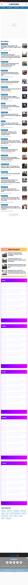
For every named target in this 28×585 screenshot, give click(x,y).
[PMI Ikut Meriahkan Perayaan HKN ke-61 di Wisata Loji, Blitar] (24, 88)
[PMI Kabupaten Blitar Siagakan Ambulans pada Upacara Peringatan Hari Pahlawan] (24, 96)
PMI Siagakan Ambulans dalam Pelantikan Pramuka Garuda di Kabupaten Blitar (9, 133)
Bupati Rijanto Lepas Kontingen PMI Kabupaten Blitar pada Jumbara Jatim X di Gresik (11, 208)
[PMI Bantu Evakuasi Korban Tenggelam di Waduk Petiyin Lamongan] (4, 254)
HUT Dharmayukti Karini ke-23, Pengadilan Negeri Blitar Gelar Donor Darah (10, 190)
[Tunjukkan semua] (25, 280)
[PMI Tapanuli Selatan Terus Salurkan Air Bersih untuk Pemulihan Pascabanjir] (4, 260)
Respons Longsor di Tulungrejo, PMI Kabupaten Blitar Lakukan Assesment (10, 167)
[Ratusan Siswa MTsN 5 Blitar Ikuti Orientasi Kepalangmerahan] (24, 149)
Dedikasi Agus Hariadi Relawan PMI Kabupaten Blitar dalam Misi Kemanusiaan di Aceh (10, 65)
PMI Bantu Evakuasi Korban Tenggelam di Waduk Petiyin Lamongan (15, 254)
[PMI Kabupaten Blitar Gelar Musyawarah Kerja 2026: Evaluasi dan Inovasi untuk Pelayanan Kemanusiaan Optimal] (24, 54)
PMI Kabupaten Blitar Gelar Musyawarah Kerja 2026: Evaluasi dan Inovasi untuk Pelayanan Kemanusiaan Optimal (11, 56)
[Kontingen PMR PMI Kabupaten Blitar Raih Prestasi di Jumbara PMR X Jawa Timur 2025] (24, 197)
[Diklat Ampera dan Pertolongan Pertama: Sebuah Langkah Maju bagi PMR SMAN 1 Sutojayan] (24, 157)
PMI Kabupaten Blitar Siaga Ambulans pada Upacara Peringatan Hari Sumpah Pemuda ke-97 (11, 142)
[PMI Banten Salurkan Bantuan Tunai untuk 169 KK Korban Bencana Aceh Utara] (4, 266)
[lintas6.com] (14, 556)
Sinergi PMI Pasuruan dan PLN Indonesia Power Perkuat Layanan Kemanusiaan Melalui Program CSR (17, 272)
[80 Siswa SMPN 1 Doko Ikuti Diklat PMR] (24, 173)
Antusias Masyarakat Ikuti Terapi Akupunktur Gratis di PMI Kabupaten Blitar (10, 74)
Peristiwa (3, 7)
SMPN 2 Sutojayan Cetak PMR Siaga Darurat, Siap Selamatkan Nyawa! (10, 82)
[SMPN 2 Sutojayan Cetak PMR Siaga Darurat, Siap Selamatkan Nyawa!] (24, 81)
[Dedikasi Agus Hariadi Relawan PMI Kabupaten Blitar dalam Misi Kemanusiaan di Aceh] (24, 63)
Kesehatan (16, 7)
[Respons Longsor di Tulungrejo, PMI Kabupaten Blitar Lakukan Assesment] (24, 166)
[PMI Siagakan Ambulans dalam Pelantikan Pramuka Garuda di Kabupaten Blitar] (24, 131)
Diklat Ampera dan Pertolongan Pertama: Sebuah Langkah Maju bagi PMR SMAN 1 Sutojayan (10, 159)
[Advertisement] (14, 25)
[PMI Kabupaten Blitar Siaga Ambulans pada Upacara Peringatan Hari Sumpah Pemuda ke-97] (24, 140)
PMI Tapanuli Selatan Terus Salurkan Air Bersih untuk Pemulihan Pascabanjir (17, 260)
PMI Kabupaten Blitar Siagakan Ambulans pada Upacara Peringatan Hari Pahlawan (10, 98)
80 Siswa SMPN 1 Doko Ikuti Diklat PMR (10, 173)
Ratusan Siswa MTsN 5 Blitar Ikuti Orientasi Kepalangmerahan (9, 150)
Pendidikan (9, 7)
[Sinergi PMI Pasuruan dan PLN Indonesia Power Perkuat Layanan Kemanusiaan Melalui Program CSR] (4, 272)
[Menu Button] (1, 4)
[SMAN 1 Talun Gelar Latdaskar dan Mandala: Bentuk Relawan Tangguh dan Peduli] (24, 114)
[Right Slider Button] (27, 7)
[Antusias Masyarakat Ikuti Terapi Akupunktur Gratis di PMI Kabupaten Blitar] (24, 72)
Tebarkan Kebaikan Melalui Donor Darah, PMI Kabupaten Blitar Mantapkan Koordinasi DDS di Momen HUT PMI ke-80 (10, 181)
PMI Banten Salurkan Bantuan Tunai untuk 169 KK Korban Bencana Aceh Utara (17, 266)
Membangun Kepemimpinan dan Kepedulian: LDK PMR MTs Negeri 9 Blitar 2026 (11, 47)
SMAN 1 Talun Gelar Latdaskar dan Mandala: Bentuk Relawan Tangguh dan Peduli (11, 116)
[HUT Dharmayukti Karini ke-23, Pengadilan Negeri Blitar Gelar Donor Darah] (24, 188)
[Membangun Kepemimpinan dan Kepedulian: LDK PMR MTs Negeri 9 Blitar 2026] (24, 45)
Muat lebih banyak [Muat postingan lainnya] (14, 214)
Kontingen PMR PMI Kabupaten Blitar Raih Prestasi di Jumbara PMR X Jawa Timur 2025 (10, 199)
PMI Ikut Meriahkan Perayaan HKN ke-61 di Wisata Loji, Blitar (11, 89)
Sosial (22, 7)
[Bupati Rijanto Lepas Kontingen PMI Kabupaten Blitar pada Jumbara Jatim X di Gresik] (24, 206)
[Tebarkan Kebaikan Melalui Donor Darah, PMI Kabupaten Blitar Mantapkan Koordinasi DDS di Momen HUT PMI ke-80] (24, 179)
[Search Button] (26, 4)
